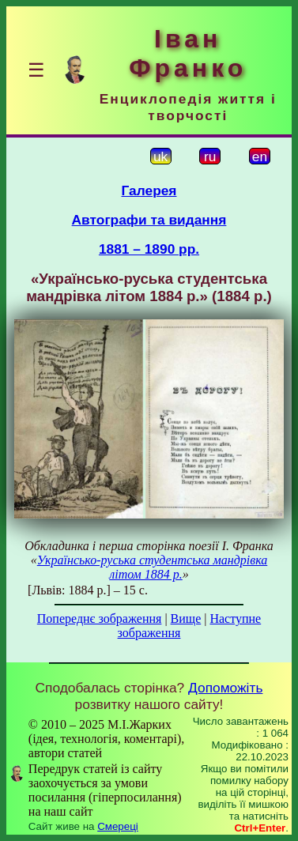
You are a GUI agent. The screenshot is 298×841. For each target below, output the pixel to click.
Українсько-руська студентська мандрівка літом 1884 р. (152, 567)
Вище (186, 618)
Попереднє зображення (99, 618)
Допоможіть (225, 688)
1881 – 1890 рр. (149, 249)
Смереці (117, 826)
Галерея (149, 190)
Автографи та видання (149, 220)
